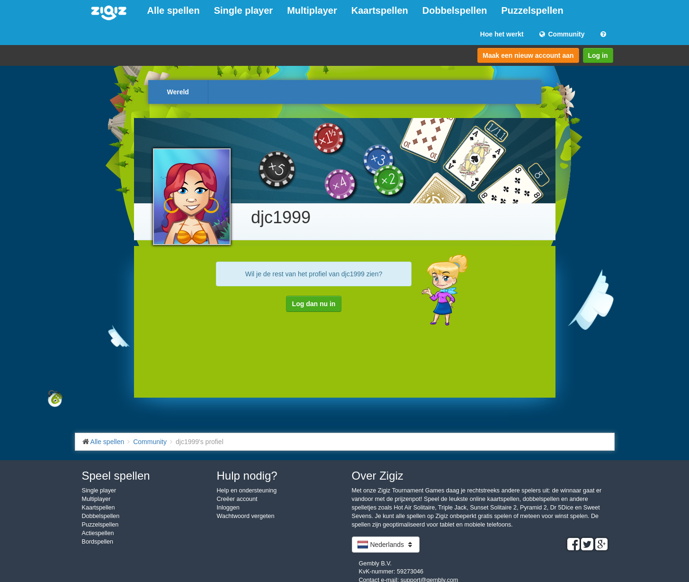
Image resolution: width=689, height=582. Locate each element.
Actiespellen (98, 533)
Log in (598, 55)
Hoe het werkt (502, 34)
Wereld (178, 92)
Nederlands (385, 544)
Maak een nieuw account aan (528, 55)
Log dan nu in (314, 304)
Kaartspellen (379, 10)
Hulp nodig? (247, 475)
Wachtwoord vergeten (246, 516)
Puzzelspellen (532, 10)
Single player (243, 10)
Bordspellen (98, 541)
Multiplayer (312, 10)
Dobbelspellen (454, 10)
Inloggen (228, 507)
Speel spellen (116, 475)
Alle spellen (173, 10)
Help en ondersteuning (247, 490)
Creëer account (237, 499)
